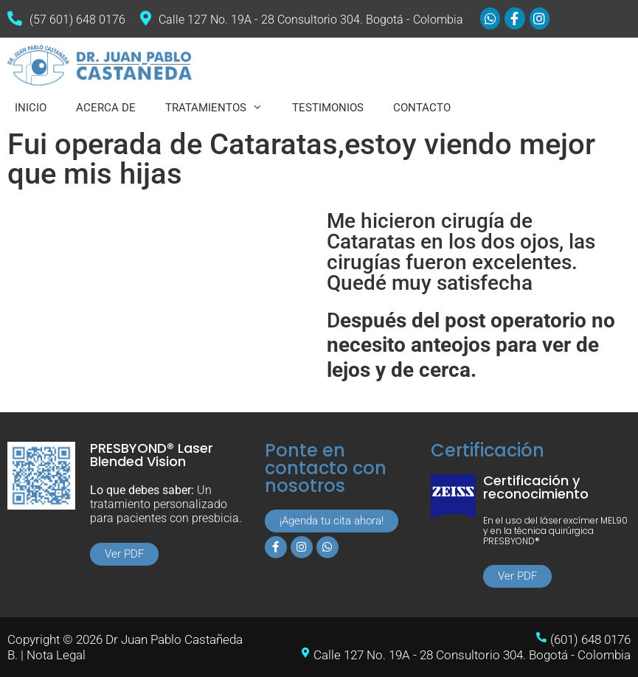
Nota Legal (56, 655)
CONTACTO (422, 107)
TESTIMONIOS (328, 107)
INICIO (30, 107)
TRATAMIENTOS (221, 107)
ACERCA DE (106, 107)
